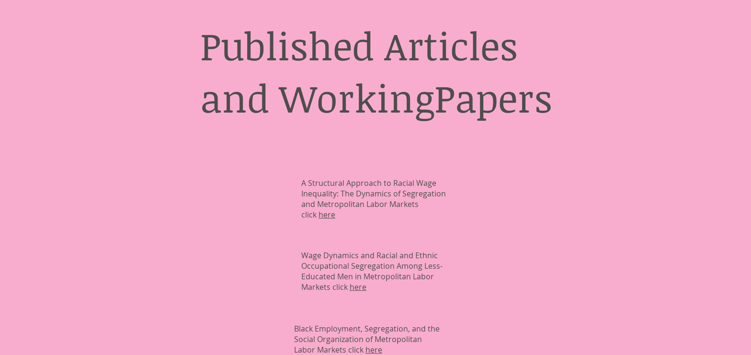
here (327, 214)
